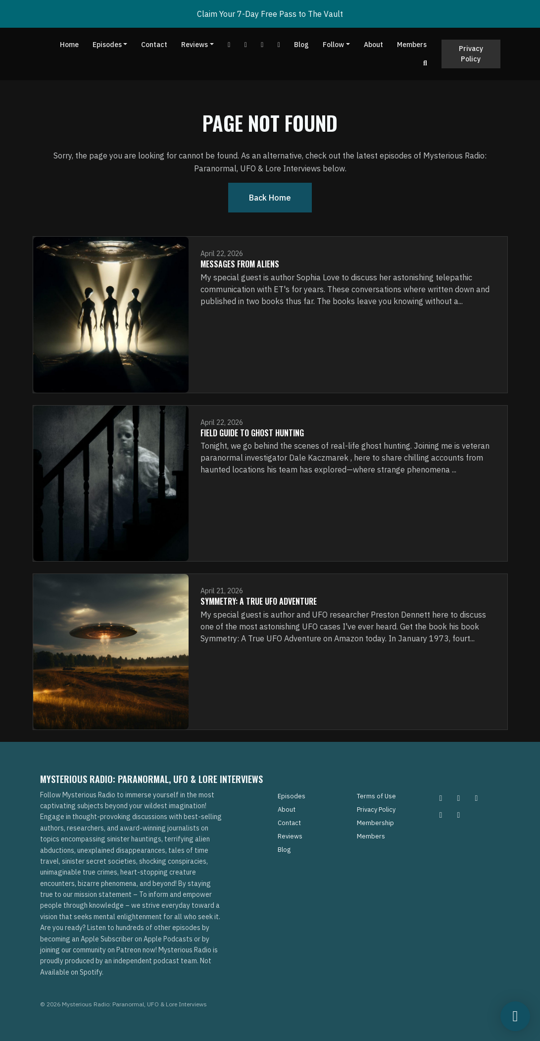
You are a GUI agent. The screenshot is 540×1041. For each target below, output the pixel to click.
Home (69, 44)
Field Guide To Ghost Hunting (252, 433)
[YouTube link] (229, 45)
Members (412, 44)
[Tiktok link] (262, 45)
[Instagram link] (279, 45)
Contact (154, 44)
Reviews (194, 44)
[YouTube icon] (459, 814)
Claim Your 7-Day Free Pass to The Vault (270, 14)
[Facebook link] (246, 45)
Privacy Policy (471, 53)
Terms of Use (376, 796)
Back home (270, 198)
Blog (301, 44)
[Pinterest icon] (459, 797)
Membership (375, 823)
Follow (333, 44)
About (373, 44)
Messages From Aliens (239, 264)
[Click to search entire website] (425, 63)
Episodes (107, 44)
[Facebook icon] (477, 797)
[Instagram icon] (441, 797)
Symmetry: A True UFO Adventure (258, 601)
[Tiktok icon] (441, 814)
